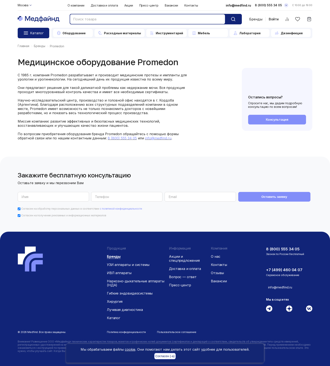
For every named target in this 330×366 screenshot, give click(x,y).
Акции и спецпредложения (184, 257)
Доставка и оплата (104, 5)
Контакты (191, 5)
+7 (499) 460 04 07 (285, 268)
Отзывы (217, 272)
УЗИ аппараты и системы (128, 263)
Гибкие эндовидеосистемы (130, 292)
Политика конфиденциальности (126, 330)
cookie (130, 349)
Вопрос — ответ (183, 276)
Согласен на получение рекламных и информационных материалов (63, 214)
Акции (128, 5)
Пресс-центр (148, 5)
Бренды (255, 19)
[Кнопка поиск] (233, 19)
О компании (76, 5)
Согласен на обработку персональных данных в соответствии (81, 207)
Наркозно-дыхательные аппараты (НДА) (135, 282)
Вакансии (171, 5)
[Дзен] (289, 307)
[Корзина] (309, 19)
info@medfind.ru (238, 5)
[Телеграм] (269, 307)
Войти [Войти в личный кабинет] (274, 19)
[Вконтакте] (309, 307)
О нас (215, 255)
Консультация (277, 120)
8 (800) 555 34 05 (284, 247)
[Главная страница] (38, 19)
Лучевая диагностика (125, 308)
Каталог (113, 316)
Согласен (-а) (165, 356)
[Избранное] (297, 19)
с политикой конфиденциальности (121, 207)
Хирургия (114, 300)
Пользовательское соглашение (176, 330)
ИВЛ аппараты (119, 272)
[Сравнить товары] (287, 19)
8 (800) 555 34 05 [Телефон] (268, 5)
